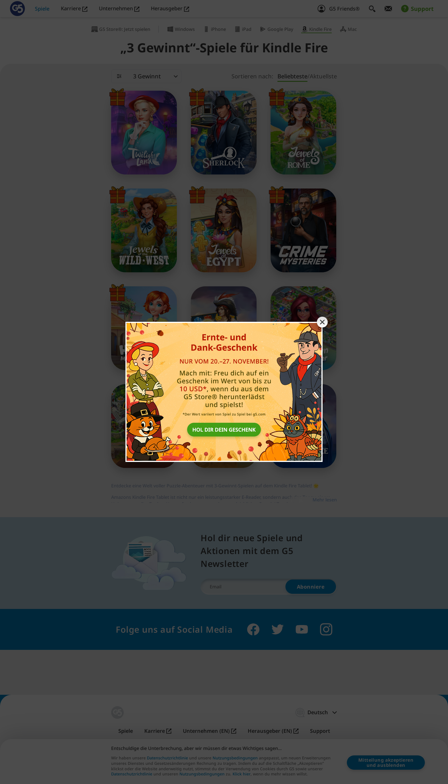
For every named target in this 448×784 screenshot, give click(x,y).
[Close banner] (322, 322)
